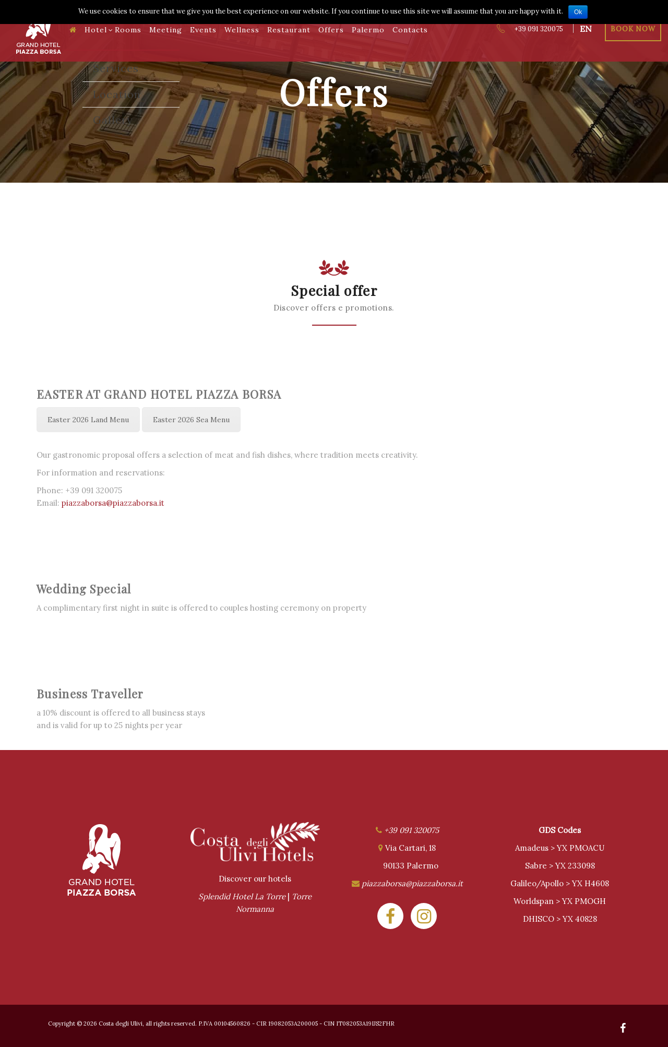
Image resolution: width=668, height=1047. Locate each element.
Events (203, 29)
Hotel (99, 29)
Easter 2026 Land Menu (88, 419)
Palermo (368, 29)
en (586, 28)
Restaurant (289, 29)
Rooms (128, 29)
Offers (331, 29)
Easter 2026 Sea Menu (191, 419)
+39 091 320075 (529, 29)
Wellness (241, 29)
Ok (578, 12)
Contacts (410, 29)
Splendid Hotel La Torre (241, 896)
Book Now (633, 29)
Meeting (165, 29)
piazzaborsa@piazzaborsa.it (113, 503)
